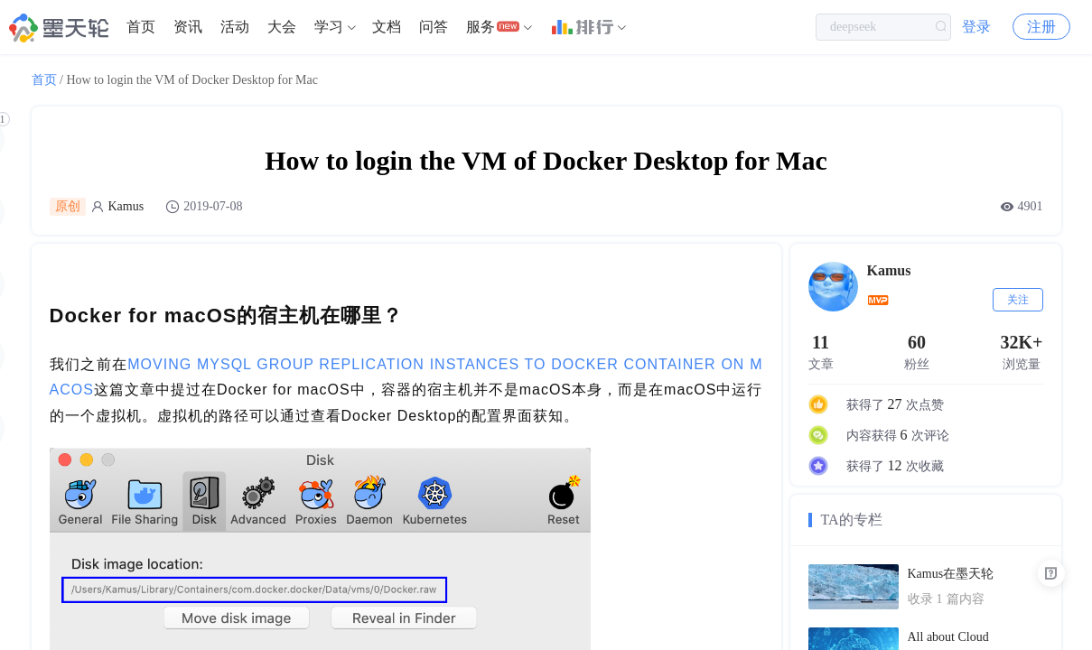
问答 (433, 26)
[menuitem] (140, 27)
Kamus (126, 206)
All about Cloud (948, 637)
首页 (140, 26)
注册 (1041, 26)
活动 (234, 26)
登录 (976, 26)
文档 (386, 26)
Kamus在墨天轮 (951, 573)
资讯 (187, 26)
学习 (328, 26)
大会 (281, 26)
